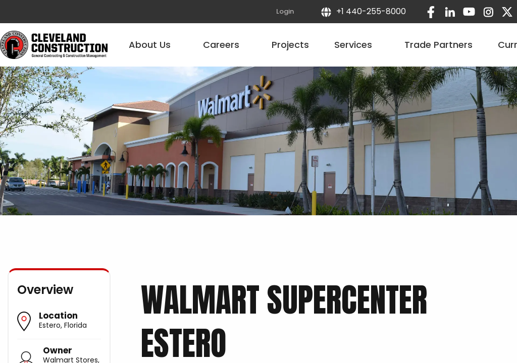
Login (285, 11)
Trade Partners (438, 44)
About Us (153, 44)
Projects (290, 44)
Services (356, 44)
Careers (224, 44)
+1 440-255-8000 (363, 11)
